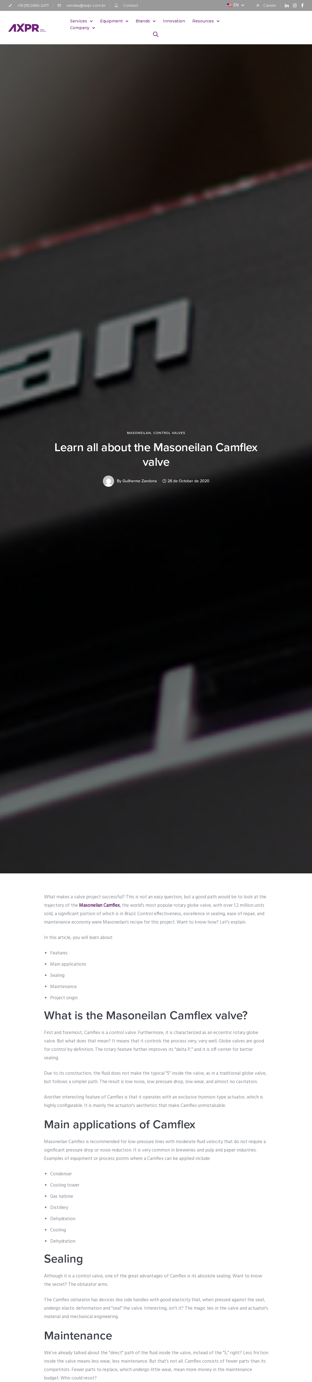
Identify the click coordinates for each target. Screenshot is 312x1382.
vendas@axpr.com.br (86, 5)
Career (269, 5)
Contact (130, 5)
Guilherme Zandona (140, 481)
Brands (143, 21)
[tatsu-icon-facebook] (302, 5)
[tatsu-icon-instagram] (295, 5)
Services (78, 21)
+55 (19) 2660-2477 (33, 5)
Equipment (111, 21)
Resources (203, 21)
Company (80, 27)
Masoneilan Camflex (99, 905)
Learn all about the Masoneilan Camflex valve (155, 454)
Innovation (174, 21)
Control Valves (169, 433)
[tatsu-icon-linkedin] (287, 5)
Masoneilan (139, 433)
